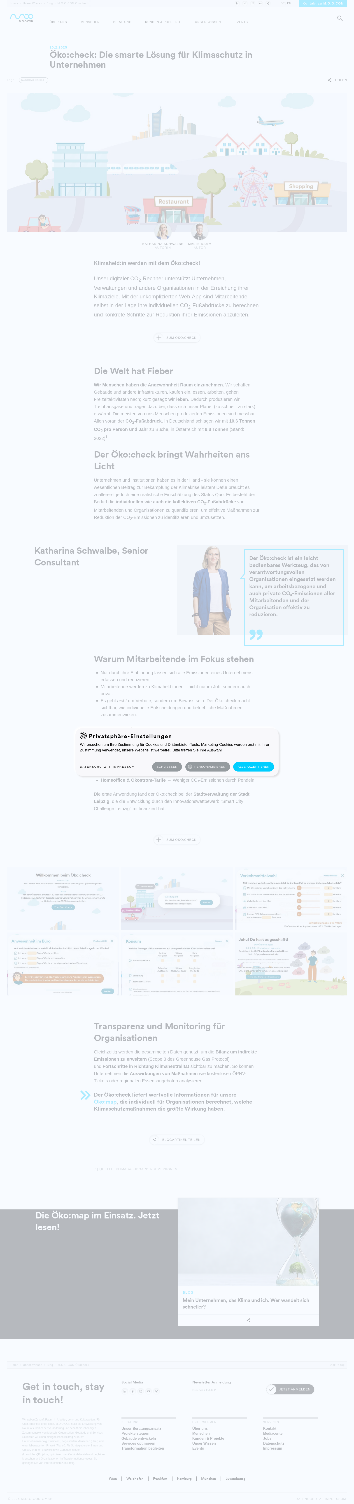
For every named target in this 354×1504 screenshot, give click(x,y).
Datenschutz (93, 766)
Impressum (124, 766)
